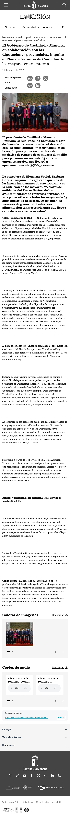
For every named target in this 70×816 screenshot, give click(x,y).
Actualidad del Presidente (38, 27)
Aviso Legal (28, 802)
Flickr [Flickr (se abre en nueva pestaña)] (45, 775)
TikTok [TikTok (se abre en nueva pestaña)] (17, 775)
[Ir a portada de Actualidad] (35, 16)
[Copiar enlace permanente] (61, 717)
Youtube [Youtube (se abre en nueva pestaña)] (24, 775)
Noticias (10, 27)
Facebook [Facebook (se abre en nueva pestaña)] (31, 775)
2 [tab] (12, 651)
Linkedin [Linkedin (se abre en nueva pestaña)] (52, 775)
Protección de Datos (11, 802)
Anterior (56, 652)
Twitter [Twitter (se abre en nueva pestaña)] (38, 775)
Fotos (7, 82)
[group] (19, 685)
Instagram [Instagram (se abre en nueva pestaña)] (10, 775)
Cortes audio (11, 87)
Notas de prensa (13, 77)
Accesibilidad (57, 802)
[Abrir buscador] (64, 4)
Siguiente (62, 652)
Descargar (58, 615)
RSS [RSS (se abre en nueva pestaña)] (59, 775)
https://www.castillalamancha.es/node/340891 (26, 717)
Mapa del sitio (42, 802)
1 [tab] (8, 651)
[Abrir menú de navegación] (6, 4)
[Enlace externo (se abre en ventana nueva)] (21, 810)
